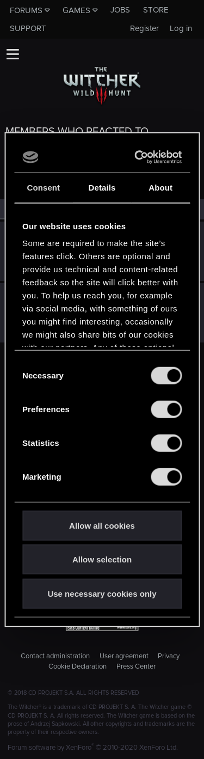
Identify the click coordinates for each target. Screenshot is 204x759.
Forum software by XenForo (93, 747)
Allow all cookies (102, 525)
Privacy (169, 656)
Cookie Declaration (77, 666)
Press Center (136, 666)
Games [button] (76, 10)
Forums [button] (26, 10)
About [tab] (160, 187)
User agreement (124, 656)
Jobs (120, 10)
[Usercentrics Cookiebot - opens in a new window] (138, 157)
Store (156, 10)
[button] (12, 54)
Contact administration (55, 656)
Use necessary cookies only (101, 593)
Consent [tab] (43, 187)
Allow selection (102, 559)
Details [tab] (102, 187)
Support (28, 28)
